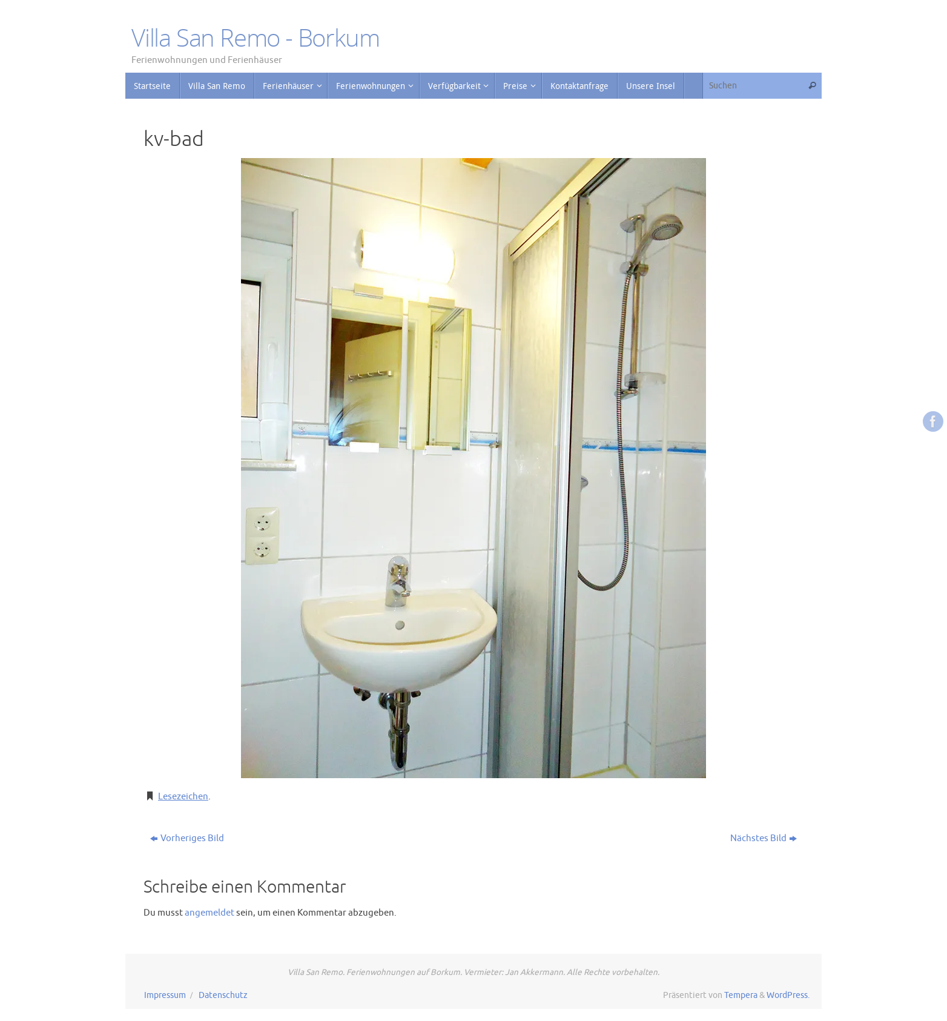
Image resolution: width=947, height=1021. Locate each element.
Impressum (165, 995)
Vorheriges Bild (187, 838)
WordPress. (788, 995)
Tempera (740, 995)
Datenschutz (223, 995)
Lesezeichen (183, 796)
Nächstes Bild (763, 838)
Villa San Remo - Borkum (255, 37)
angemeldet (209, 913)
